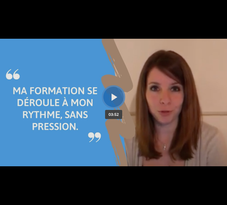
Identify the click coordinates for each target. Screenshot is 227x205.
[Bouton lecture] (113, 97)
